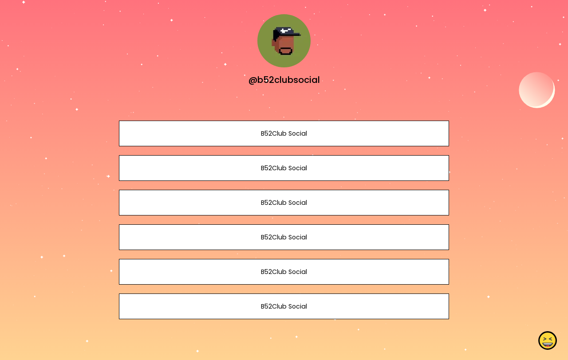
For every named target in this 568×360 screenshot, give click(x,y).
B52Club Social (284, 133)
